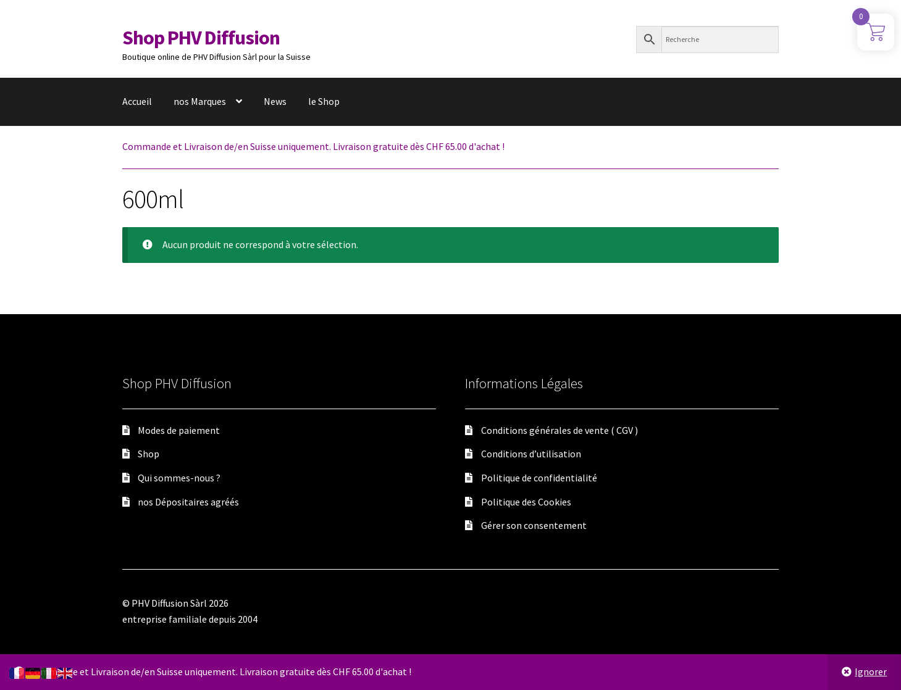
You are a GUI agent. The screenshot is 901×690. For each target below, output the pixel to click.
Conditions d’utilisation (531, 453)
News (275, 101)
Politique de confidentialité (539, 478)
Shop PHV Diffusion (201, 37)
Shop (148, 453)
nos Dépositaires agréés (188, 502)
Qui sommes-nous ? (179, 478)
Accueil (137, 101)
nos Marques (200, 101)
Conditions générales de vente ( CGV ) (559, 430)
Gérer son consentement (534, 525)
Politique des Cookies (526, 502)
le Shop (324, 101)
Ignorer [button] (871, 671)
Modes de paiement (179, 430)
